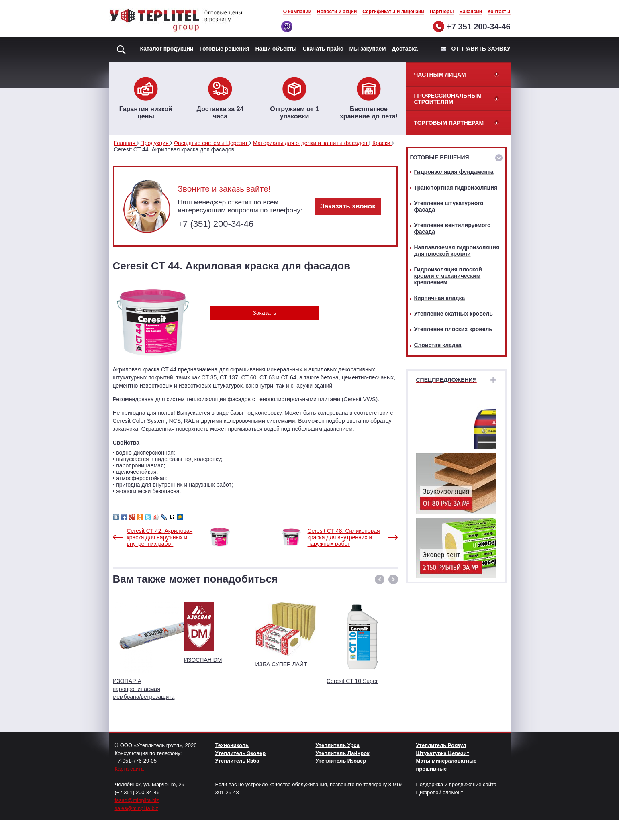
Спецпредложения (446, 380)
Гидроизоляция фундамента (454, 172)
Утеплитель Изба (237, 761)
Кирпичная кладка (439, 298)
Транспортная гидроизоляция (455, 187)
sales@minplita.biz (137, 808)
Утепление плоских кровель (453, 329)
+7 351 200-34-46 (478, 26)
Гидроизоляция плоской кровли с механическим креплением (448, 276)
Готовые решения (224, 48)
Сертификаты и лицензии (393, 11)
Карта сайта (129, 769)
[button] (379, 579)
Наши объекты (276, 48)
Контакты (499, 11)
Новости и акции (337, 11)
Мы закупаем (367, 48)
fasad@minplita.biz (137, 800)
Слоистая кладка (438, 345)
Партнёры (442, 11)
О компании (297, 11)
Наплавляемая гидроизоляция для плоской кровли (456, 250)
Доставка (405, 48)
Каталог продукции (167, 48)
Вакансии (470, 11)
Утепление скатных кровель (453, 313)
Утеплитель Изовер (341, 761)
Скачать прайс (323, 48)
